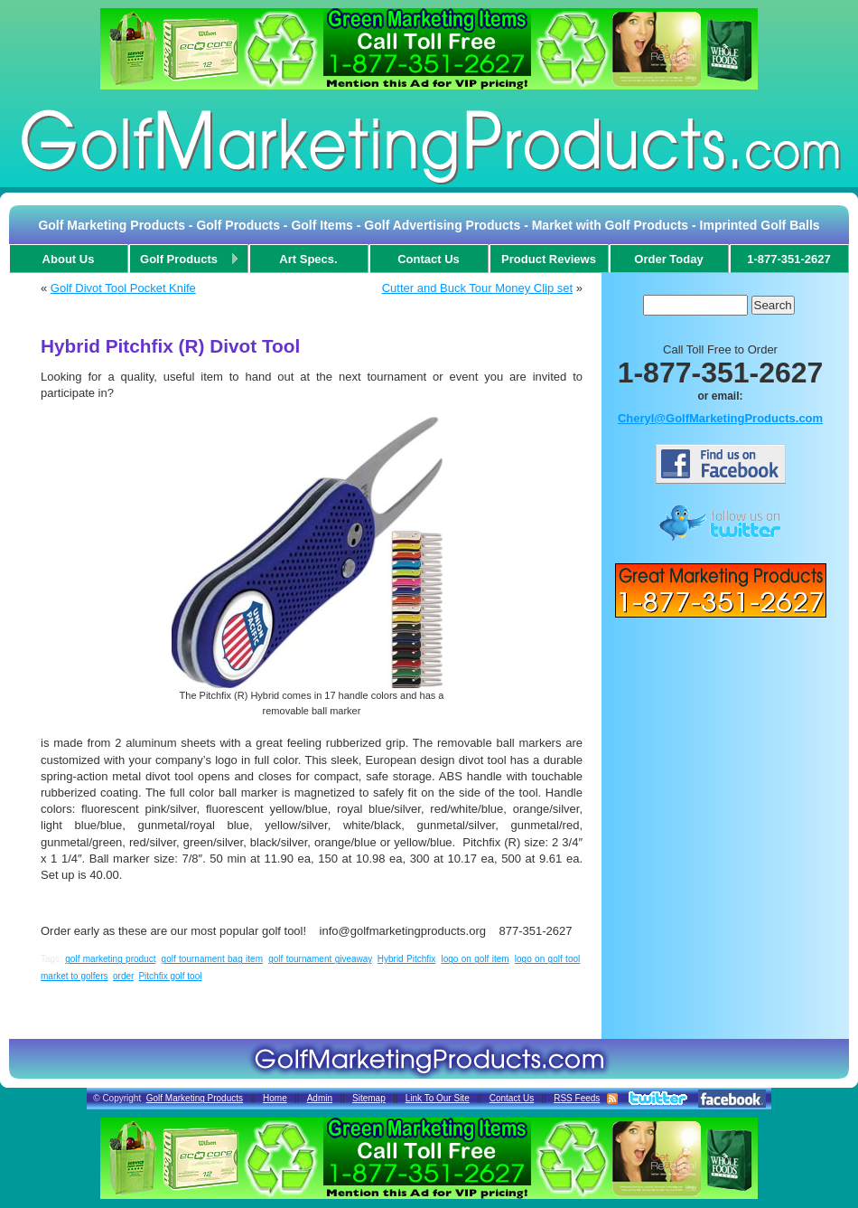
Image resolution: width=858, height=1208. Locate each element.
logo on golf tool (547, 959)
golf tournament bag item (212, 959)
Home (275, 1098)
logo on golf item (474, 959)
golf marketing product (110, 959)
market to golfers (74, 976)
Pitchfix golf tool (169, 976)
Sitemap (369, 1098)
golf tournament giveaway (319, 959)
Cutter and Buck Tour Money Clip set (477, 288)
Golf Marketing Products (194, 1098)
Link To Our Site (438, 1098)
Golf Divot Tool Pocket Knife (123, 288)
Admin (319, 1098)
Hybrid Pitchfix (407, 959)
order (123, 976)
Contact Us (512, 1098)
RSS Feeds (577, 1098)
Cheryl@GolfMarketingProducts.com (720, 418)
